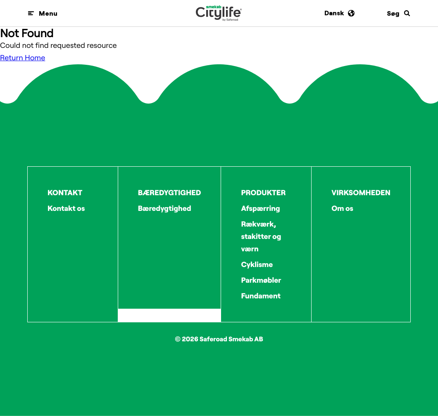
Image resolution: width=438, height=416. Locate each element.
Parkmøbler (261, 280)
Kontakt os (66, 208)
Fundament (261, 295)
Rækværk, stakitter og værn (261, 236)
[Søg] (398, 13)
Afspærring (260, 208)
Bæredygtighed (164, 208)
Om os (342, 208)
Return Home (22, 57)
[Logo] (219, 13)
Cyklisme (257, 264)
